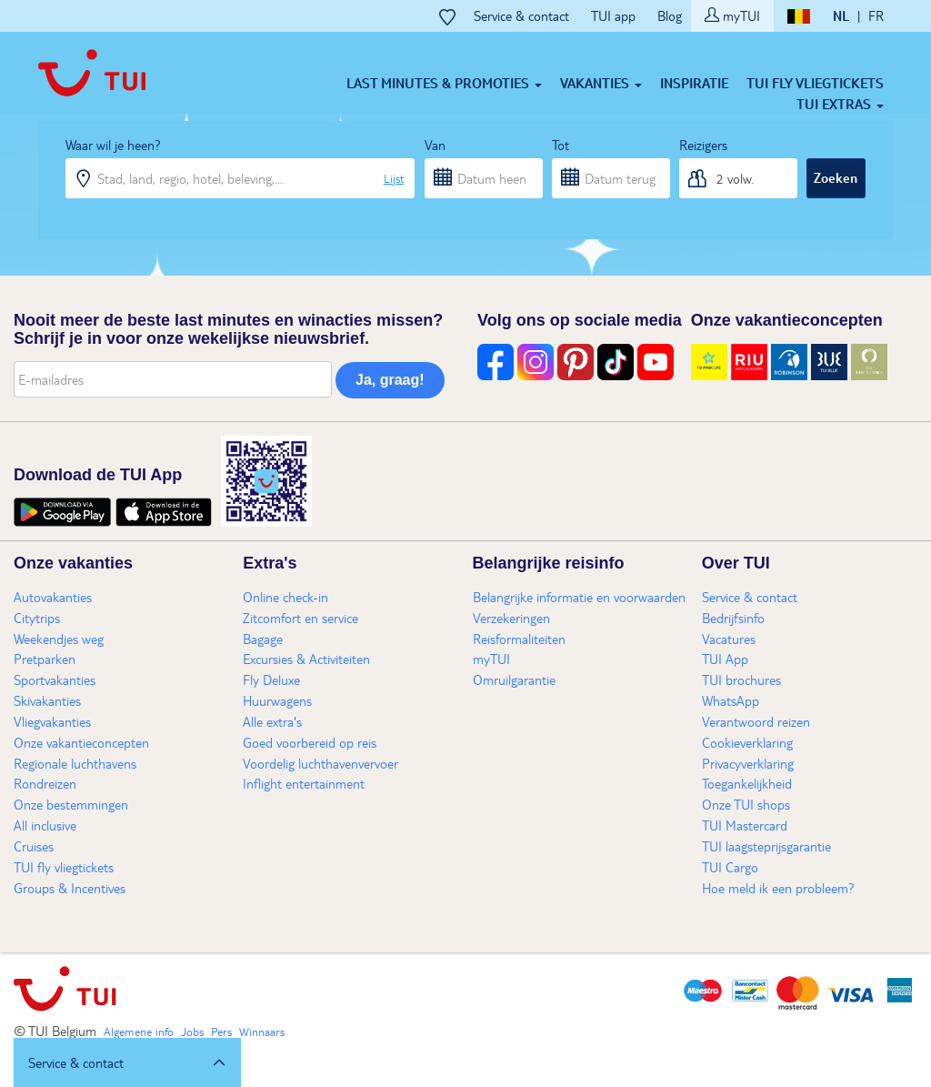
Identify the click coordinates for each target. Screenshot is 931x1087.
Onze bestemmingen (71, 804)
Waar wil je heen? (113, 144)
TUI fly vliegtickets (815, 83)
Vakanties (601, 83)
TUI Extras (840, 104)
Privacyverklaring (748, 763)
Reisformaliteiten (519, 638)
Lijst (394, 178)
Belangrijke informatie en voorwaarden (579, 597)
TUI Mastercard (744, 825)
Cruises (34, 846)
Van (435, 144)
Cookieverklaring (747, 742)
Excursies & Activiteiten (306, 658)
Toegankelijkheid (747, 783)
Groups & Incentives (69, 888)
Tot (560, 144)
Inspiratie (694, 83)
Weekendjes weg (59, 638)
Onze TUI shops (746, 804)
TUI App (725, 658)
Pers (221, 1031)
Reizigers (703, 144)
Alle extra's (272, 721)
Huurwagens (277, 700)
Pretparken (44, 658)
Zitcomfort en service (300, 617)
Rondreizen (45, 783)
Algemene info (139, 1031)
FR (876, 15)
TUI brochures (741, 679)
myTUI (732, 15)
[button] (127, 1062)
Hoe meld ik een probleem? (778, 888)
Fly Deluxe (271, 679)
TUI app (613, 15)
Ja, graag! (390, 379)
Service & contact (521, 15)
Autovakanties (53, 597)
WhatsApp (730, 700)
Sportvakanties (54, 679)
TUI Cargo (730, 867)
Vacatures (729, 638)
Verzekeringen (511, 617)
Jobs (192, 1031)
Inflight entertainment (304, 783)
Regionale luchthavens (75, 763)
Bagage (263, 638)
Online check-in (285, 597)
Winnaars (262, 1031)
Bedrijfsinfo (733, 617)
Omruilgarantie (514, 679)
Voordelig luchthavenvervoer (320, 763)
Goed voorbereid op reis (309, 742)
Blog (669, 15)
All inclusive (45, 825)
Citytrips (37, 617)
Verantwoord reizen (756, 721)
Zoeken (835, 177)
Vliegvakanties (52, 721)
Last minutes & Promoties (444, 83)
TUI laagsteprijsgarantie (766, 846)
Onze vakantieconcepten (81, 742)
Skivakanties (47, 700)
